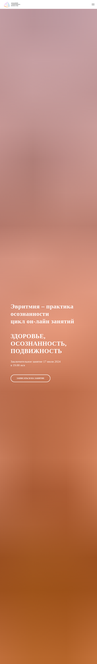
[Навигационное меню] (93, 4)
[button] (30, 378)
